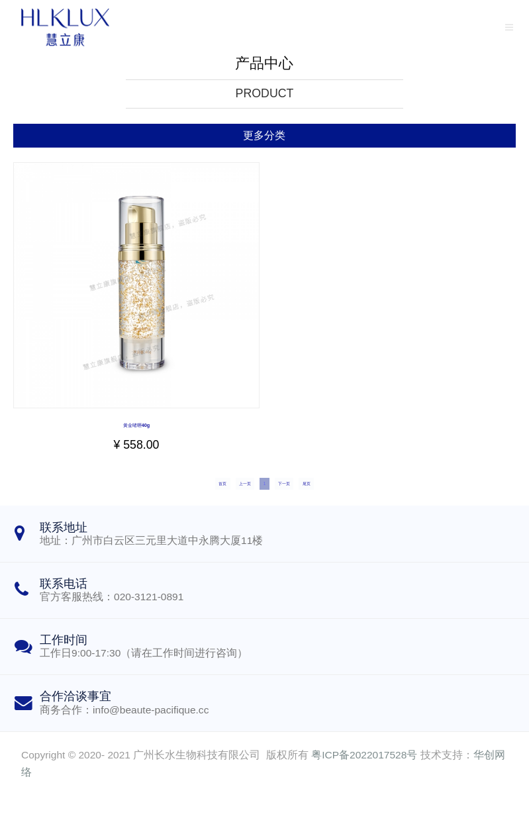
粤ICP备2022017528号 (364, 776)
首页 (166, 497)
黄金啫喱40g (136, 424)
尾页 (362, 497)
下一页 (310, 497)
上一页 (219, 497)
